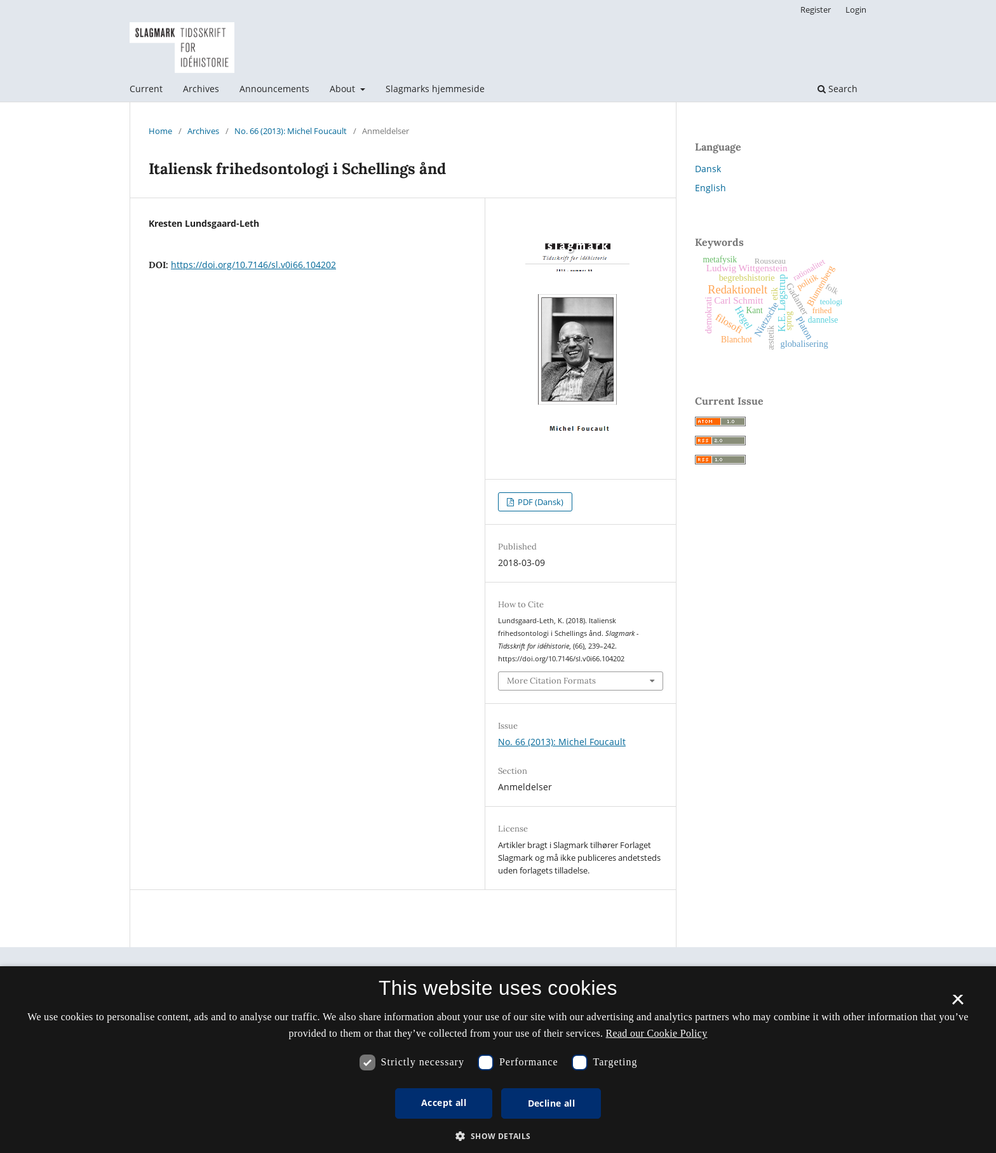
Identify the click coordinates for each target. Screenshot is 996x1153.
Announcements (274, 89)
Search (838, 89)
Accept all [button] (443, 1102)
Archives (201, 89)
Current (146, 89)
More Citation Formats (551, 680)
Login (855, 9)
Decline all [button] (551, 1103)
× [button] (957, 1004)
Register (815, 9)
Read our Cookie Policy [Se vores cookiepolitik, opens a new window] (657, 1033)
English (710, 188)
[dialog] (498, 1059)
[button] (497, 1136)
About (344, 89)
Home (160, 131)
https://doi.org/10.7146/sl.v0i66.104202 (253, 265)
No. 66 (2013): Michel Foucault (290, 131)
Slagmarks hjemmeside (435, 89)
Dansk (708, 169)
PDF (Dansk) (539, 502)
